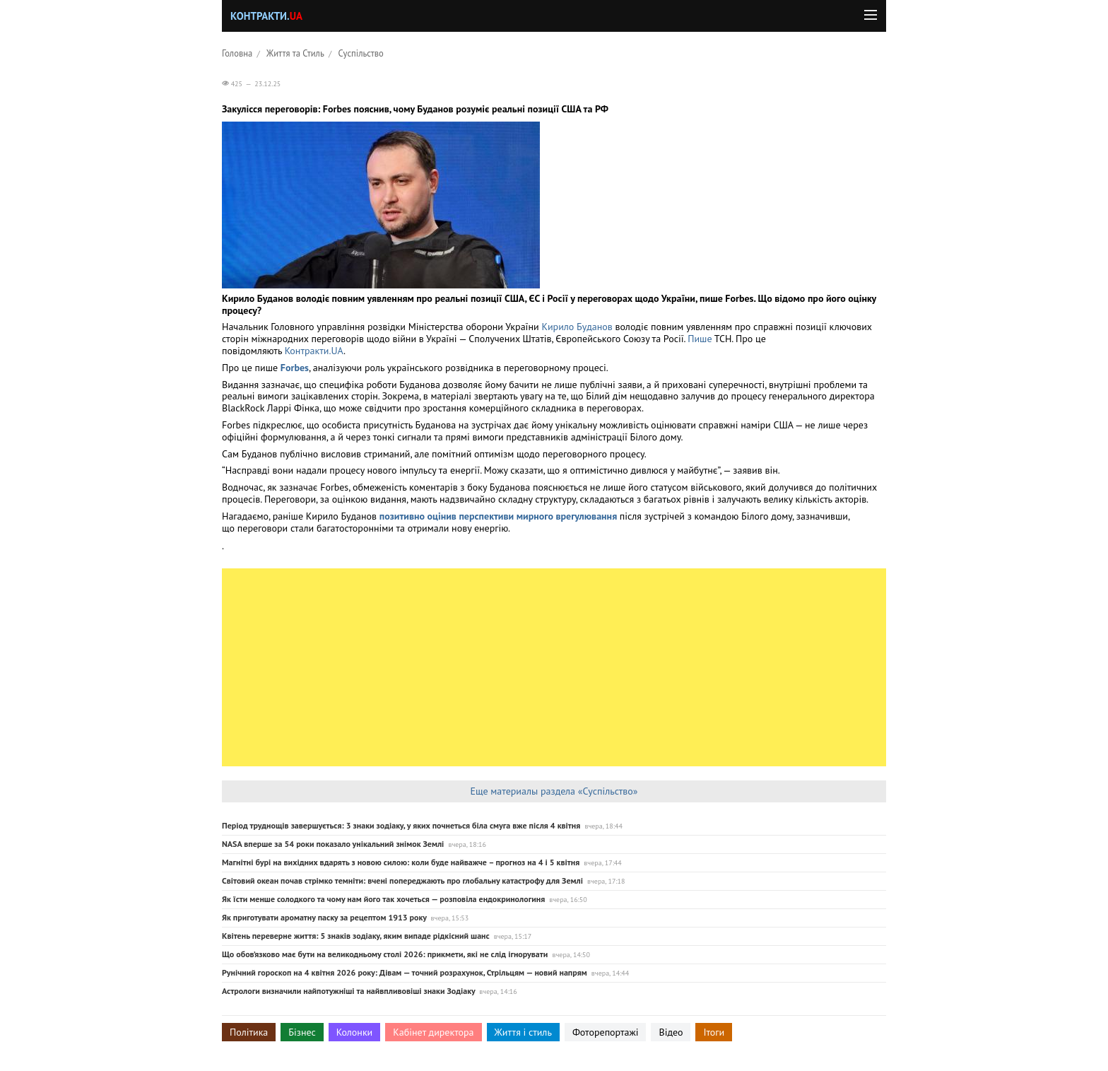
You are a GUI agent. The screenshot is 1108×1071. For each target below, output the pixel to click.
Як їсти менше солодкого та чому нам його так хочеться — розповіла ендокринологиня (383, 899)
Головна (237, 53)
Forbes (295, 367)
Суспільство (361, 53)
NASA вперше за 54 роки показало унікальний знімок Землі (333, 843)
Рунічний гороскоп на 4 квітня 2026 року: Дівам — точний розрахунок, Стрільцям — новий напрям (404, 972)
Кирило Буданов (576, 326)
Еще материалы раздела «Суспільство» (553, 791)
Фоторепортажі (605, 1032)
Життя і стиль (523, 1032)
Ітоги (713, 1032)
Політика (249, 1032)
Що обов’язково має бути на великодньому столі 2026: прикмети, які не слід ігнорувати (385, 954)
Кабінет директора (433, 1032)
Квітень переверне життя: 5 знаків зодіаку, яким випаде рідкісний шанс (356, 935)
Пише (701, 338)
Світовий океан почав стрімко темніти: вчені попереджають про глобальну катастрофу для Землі (402, 880)
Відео (671, 1032)
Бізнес (301, 1032)
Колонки (354, 1032)
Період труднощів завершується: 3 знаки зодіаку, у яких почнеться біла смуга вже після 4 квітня (401, 825)
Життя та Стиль (295, 53)
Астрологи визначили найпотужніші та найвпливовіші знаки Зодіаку (348, 990)
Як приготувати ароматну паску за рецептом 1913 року (324, 917)
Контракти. (266, 16)
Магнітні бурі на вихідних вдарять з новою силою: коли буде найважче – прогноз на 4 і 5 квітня (400, 862)
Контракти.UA (314, 350)
